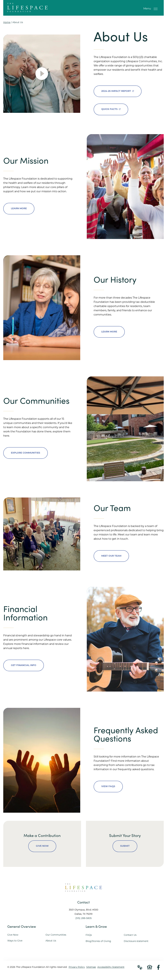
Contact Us (130, 935)
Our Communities (56, 935)
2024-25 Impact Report (117, 88)
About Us (51, 941)
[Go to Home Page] (27, 10)
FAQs (89, 935)
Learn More (19, 208)
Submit (125, 846)
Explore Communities (25, 453)
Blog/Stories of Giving (98, 941)
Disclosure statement (136, 941)
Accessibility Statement (110, 967)
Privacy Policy (77, 967)
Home (6, 22)
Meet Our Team (111, 556)
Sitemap (91, 967)
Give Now (42, 846)
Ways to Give (14, 941)
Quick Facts (111, 107)
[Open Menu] (156, 9)
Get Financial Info (23, 665)
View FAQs (108, 786)
